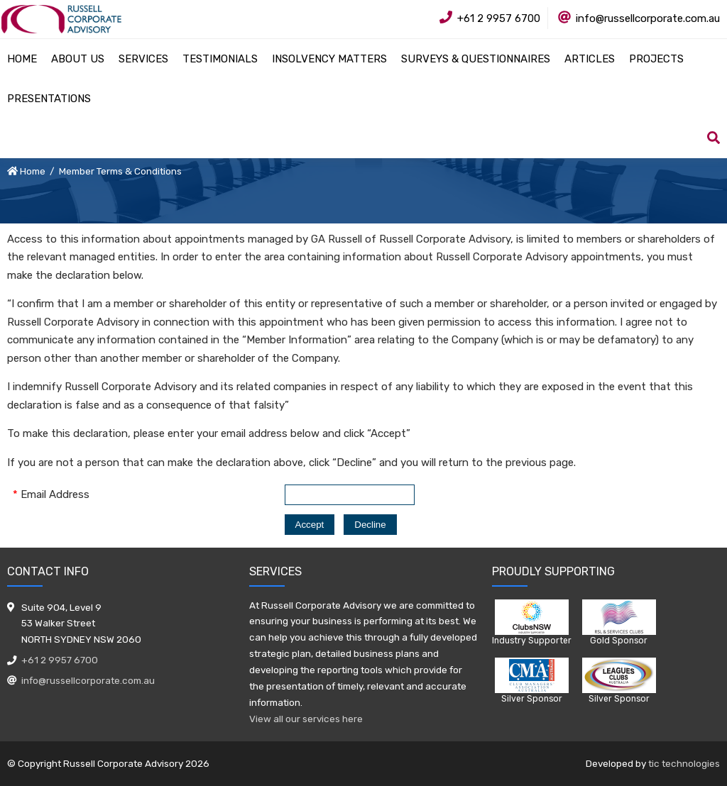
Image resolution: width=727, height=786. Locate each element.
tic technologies (684, 763)
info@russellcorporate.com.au (88, 680)
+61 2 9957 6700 (59, 659)
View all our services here (306, 718)
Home (32, 171)
